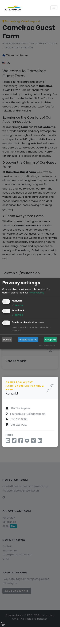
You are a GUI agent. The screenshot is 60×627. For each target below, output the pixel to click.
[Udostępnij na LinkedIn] (40, 441)
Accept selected (28, 339)
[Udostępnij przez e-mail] (8, 441)
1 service (17, 305)
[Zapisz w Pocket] (27, 441)
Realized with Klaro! (47, 345)
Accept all (50, 339)
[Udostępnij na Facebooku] (20, 441)
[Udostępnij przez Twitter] (14, 441)
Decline (7, 339)
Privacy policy (36, 292)
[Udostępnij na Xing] (33, 441)
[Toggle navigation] (53, 7)
